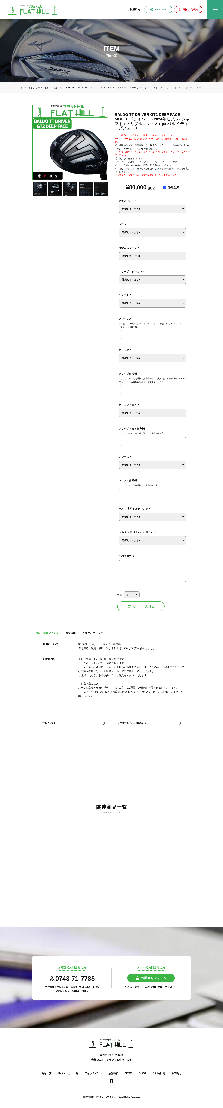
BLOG (142, 1073)
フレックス (125, 318)
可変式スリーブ (129, 247)
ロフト (124, 224)
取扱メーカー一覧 (68, 1073)
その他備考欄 (126, 555)
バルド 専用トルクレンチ (134, 508)
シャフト (125, 295)
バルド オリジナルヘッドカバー (138, 532)
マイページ (160, 9)
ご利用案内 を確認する (132, 723)
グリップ (125, 350)
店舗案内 (113, 1073)
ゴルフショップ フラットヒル (34, 88)
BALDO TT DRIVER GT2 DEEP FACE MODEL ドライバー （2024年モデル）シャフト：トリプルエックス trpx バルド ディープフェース (132, 88)
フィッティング (93, 1073)
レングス (125, 456)
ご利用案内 (158, 1073)
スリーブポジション (131, 271)
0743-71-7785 (72, 978)
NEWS (129, 1073)
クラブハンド (127, 200)
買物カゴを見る (190, 9)
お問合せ (176, 1073)
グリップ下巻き (129, 405)
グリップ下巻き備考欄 (132, 428)
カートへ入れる (144, 606)
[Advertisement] (111, 770)
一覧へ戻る (49, 723)
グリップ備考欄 (128, 373)
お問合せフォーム (153, 978)
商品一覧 (55, 88)
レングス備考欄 (128, 480)
